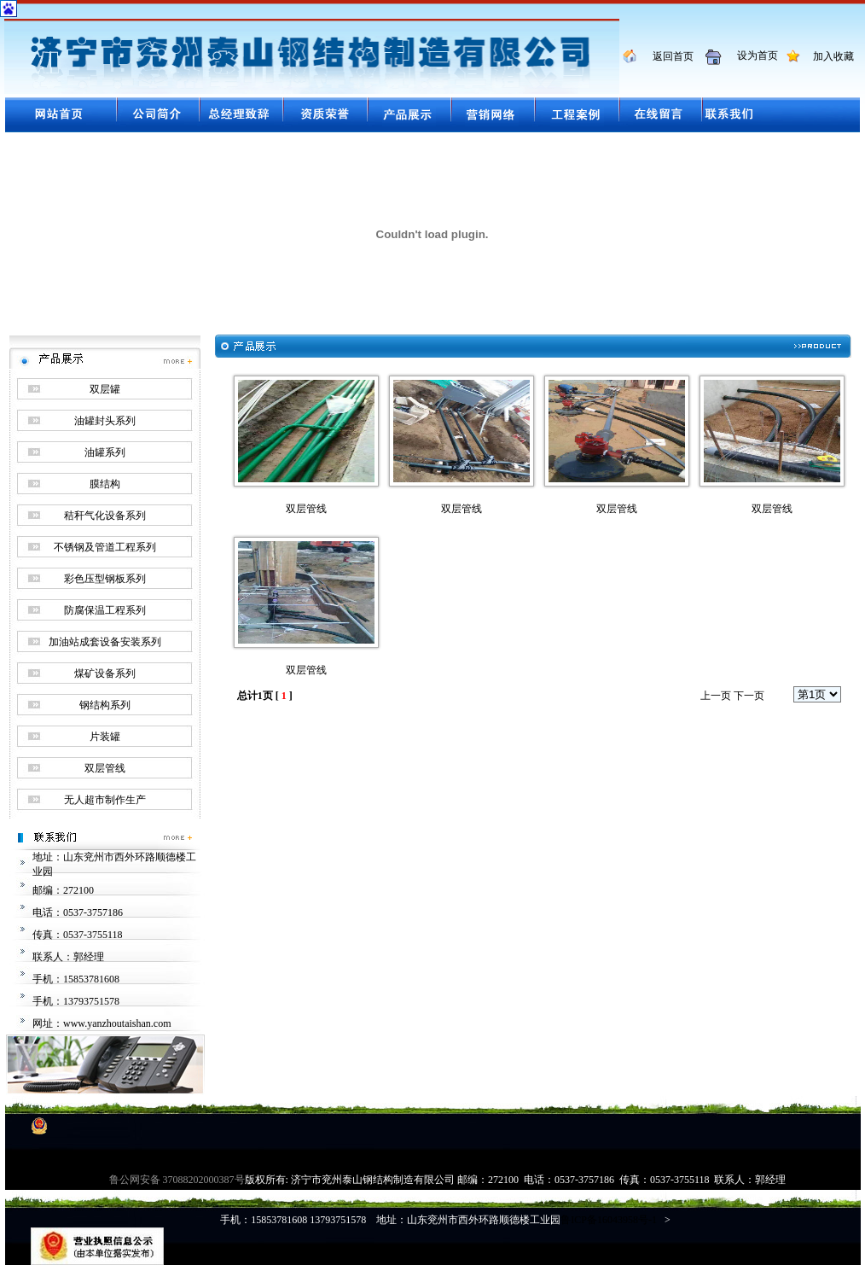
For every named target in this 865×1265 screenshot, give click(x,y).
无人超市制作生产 (105, 800)
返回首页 (667, 56)
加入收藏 (828, 56)
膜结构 (105, 484)
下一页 (749, 696)
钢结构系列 (105, 705)
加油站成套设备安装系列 (105, 642)
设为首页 (751, 55)
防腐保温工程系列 (105, 610)
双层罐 (105, 389)
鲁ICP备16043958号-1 (608, 1220)
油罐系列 (104, 452)
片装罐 (105, 737)
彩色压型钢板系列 (105, 579)
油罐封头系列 (105, 421)
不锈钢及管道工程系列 (105, 547)
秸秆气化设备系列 (105, 516)
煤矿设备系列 (105, 673)
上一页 (715, 696)
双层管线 (104, 768)
